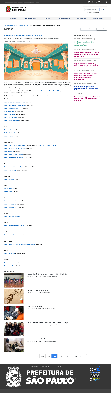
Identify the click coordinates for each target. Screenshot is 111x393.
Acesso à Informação (64, 18)
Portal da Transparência (29, 2)
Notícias (97, 12)
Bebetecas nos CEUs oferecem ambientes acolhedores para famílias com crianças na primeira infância (86, 65)
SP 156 (37, 2)
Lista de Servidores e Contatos (65, 372)
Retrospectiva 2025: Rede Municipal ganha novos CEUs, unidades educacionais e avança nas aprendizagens (85, 76)
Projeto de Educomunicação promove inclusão (42, 339)
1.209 (60, 356)
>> (81, 356)
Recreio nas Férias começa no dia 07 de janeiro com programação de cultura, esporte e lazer (86, 54)
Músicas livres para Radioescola (38, 290)
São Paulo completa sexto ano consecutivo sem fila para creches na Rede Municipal (86, 88)
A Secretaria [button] (13, 18)
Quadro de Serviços (98, 18)
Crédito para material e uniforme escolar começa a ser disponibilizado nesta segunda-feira (86, 44)
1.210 (66, 356)
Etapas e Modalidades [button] (31, 18)
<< (30, 356)
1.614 (75, 356)
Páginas (91, 12)
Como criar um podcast (35, 306)
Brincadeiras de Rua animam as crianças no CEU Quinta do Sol (47, 274)
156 (58, 370)
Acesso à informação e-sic (11, 2)
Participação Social (81, 18)
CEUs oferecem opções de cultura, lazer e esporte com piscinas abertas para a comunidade (87, 98)
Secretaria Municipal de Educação (14, 25)
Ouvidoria (20, 2)
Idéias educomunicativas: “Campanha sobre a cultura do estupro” (48, 323)
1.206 (42, 356)
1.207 (48, 356)
